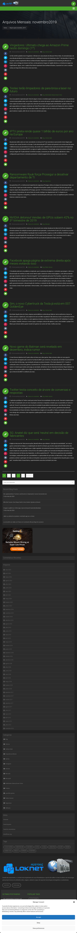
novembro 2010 (9, 728)
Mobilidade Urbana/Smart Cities (53, 95)
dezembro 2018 (9, 652)
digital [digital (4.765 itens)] (37, 847)
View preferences (38, 928)
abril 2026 (8, 573)
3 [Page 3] (13, 475)
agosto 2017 (8, 707)
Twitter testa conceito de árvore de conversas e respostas (40, 391)
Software (7, 808)
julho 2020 (8, 584)
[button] (74, 902)
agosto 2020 (8, 580)
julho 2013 (8, 725)
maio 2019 (8, 634)
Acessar (5, 819)
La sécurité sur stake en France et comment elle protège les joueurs (23, 522)
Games (7, 759)
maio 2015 (8, 714)
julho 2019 (8, 627)
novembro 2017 (9, 696)
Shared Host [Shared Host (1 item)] (8, 850)
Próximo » (29, 475)
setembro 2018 (9, 660)
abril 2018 (8, 678)
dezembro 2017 (9, 692)
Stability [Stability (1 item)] (16, 850)
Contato (6, 885)
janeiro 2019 (8, 649)
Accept (38, 917)
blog (43, 52)
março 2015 (8, 721)
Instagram (8, 764)
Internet (7, 768)
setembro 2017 (9, 703)
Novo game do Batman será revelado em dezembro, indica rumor (36, 348)
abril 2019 (8, 638)
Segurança (48, 181)
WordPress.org (7, 834)
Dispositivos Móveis (11, 754)
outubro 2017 (9, 699)
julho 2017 (8, 710)
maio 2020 (8, 591)
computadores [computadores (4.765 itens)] (19, 847)
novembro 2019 (9, 613)
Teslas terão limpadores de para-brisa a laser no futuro (40, 89)
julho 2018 (8, 667)
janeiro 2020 (8, 606)
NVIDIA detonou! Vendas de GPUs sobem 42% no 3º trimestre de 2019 (41, 219)
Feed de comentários (9, 829)
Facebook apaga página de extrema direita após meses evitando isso (40, 262)
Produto (7, 788)
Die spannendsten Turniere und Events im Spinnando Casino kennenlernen (25, 494)
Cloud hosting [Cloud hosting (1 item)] (9, 847)
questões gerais (10, 793)
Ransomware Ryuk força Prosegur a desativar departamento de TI (39, 176)
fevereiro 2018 (9, 685)
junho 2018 (8, 670)
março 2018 (8, 681)
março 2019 (8, 642)
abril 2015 (8, 717)
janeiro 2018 (8, 689)
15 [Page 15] (23, 475)
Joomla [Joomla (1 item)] (44, 847)
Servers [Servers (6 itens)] (67, 847)
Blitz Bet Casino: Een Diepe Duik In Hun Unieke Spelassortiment (21, 502)
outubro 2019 (9, 616)
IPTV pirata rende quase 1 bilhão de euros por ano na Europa (41, 133)
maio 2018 (8, 674)
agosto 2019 (8, 624)
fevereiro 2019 (9, 645)
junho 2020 (8, 588)
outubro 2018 (9, 656)
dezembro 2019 (9, 609)
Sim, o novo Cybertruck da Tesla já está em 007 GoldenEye (40, 305)
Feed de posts (7, 824)
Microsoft (8, 778)
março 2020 (8, 598)
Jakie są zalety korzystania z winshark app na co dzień (18, 516)
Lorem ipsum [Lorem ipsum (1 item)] (52, 847)
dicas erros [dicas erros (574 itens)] (29, 847)
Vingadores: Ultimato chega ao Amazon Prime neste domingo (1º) (39, 46)
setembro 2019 (9, 620)
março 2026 (8, 577)
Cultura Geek (48, 52)
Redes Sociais (48, 267)
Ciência (7, 744)
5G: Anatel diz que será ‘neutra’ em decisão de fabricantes (39, 434)
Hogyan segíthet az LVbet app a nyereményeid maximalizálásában (22, 508)
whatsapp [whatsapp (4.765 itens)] (23, 850)
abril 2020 (8, 595)
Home (5, 28)
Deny (38, 923)
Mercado (47, 224)
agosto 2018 (8, 663)
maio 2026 (8, 570)
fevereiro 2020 (9, 602)
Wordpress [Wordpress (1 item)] (32, 850)
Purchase (16, 885)
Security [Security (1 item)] (60, 847)
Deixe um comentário (33, 52)
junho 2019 (8, 631)
